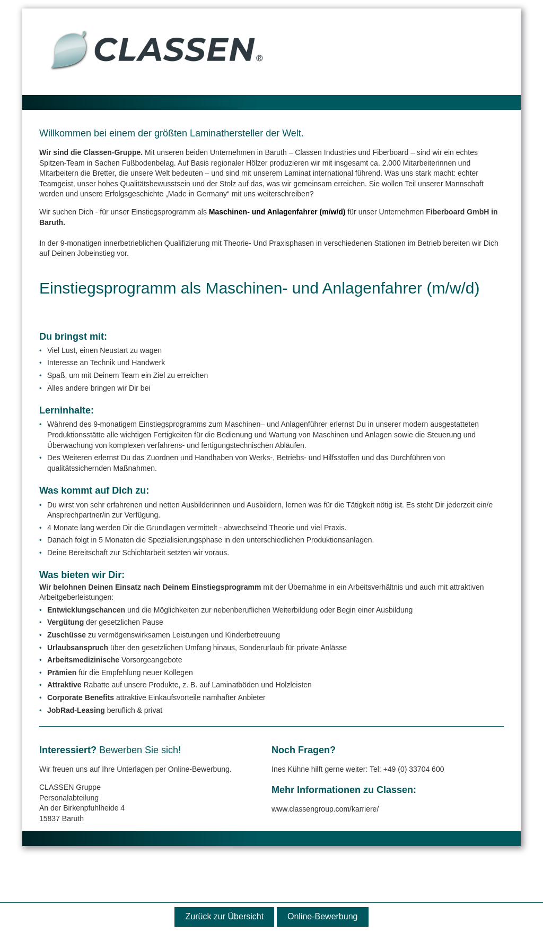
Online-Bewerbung (322, 916)
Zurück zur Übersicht (225, 916)
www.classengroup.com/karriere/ (325, 809)
